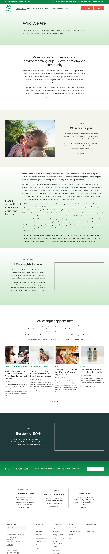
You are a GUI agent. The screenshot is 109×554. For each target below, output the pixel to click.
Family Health (56, 549)
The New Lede (91, 1)
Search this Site (11, 523)
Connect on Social (12, 549)
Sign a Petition (73, 527)
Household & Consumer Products (58, 541)
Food (57, 366)
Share (70, 537)
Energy (55, 546)
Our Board (39, 533)
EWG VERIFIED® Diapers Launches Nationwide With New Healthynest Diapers (41, 373)
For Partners (54, 506)
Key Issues (55, 527)
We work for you (81, 128)
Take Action (87, 8)
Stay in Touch (84, 492)
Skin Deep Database (65, 1)
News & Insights (62, 8)
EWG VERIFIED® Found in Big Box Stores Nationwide (91, 371)
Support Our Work (24, 492)
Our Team (39, 530)
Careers (38, 547)
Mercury (15, 366)
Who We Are (21, 8)
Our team (95, 468)
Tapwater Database (75, 1)
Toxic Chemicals (57, 552)
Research (53, 8)
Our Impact (54, 401)
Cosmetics (8, 366)
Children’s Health (35, 366)
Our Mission (81, 153)
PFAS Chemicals (23, 366)
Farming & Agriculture (59, 533)
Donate (99, 8)
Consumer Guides (43, 8)
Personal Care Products (59, 537)
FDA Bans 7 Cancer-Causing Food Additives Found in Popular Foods (66, 372)
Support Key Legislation (75, 530)
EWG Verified (83, 1)
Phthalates (9, 368)
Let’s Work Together (54, 493)
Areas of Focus (32, 8)
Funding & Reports (25, 506)
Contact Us (84, 506)
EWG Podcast (98, 1)
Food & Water (57, 530)
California (18, 368)
